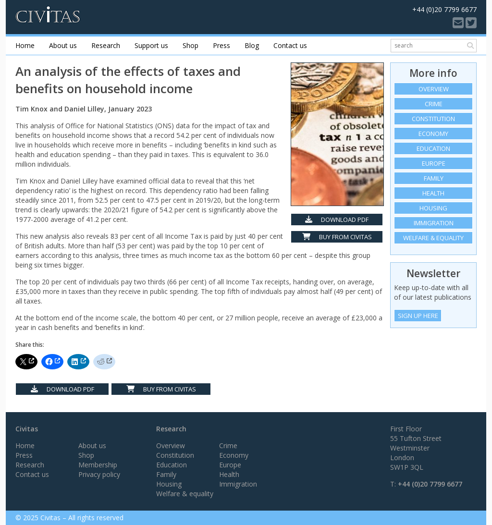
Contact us (290, 45)
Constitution (433, 118)
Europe (433, 163)
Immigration (434, 223)
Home (25, 45)
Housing (433, 208)
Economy (433, 133)
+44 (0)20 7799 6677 (430, 483)
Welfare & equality (433, 237)
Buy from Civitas (337, 236)
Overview (433, 89)
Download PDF (337, 219)
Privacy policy (99, 474)
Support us (151, 45)
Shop (190, 45)
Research (105, 45)
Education (433, 148)
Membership (97, 464)
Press (221, 45)
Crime (434, 103)
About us (63, 45)
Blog (252, 45)
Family (433, 178)
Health (433, 193)
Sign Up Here (418, 315)
